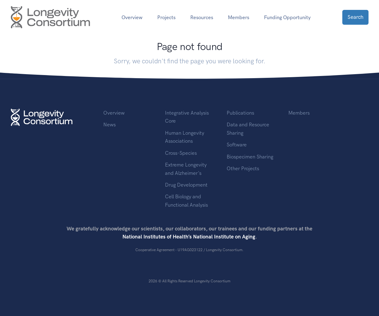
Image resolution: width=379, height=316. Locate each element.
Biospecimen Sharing (250, 157)
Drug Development (186, 185)
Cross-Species (181, 153)
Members (238, 17)
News (109, 124)
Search (355, 17)
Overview (132, 17)
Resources (201, 17)
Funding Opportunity (287, 17)
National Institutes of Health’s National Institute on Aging (188, 237)
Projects (166, 17)
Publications (240, 113)
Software (237, 144)
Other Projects (243, 168)
